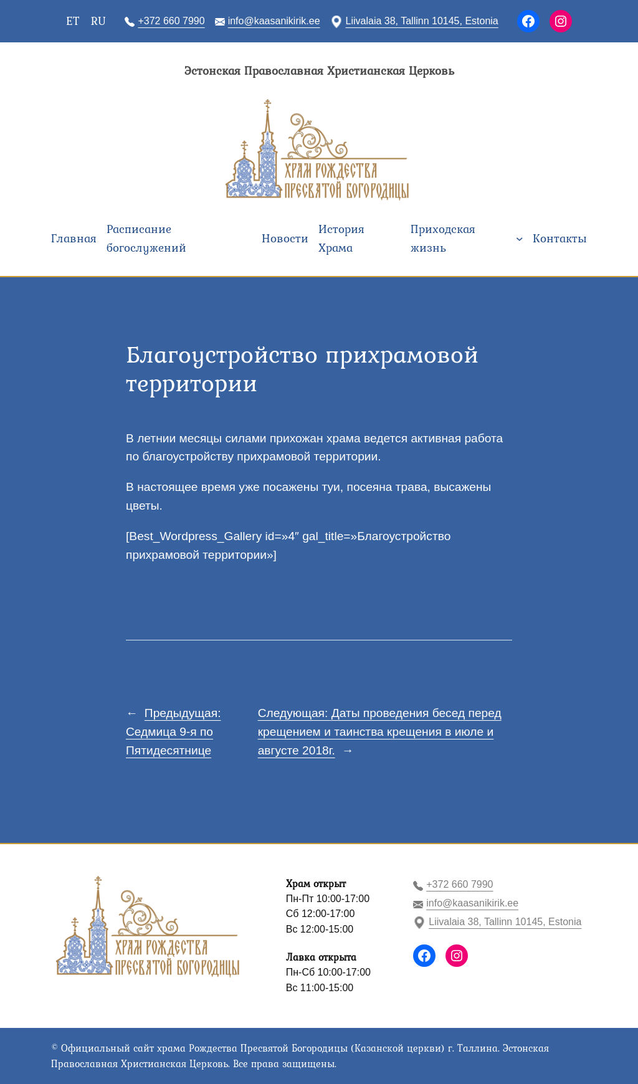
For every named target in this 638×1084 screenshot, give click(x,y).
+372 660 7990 (171, 21)
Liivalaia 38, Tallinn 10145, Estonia (422, 21)
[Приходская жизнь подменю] (519, 238)
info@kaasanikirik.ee (274, 21)
